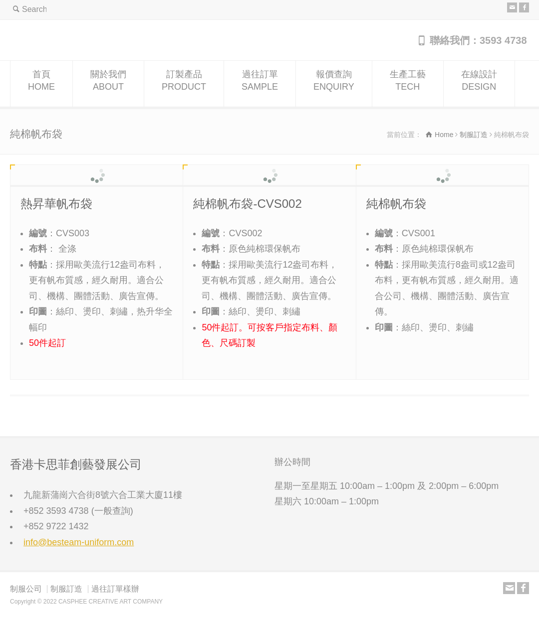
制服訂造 (66, 589)
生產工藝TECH (408, 84)
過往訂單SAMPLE (260, 84)
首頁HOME (41, 84)
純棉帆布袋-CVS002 (247, 203)
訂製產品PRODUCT (184, 84)
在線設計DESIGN (479, 84)
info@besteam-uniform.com (78, 542)
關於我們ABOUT (108, 84)
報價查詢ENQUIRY (333, 84)
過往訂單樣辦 (115, 589)
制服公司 (26, 589)
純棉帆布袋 (396, 203)
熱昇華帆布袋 (56, 203)
